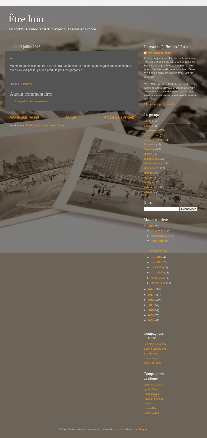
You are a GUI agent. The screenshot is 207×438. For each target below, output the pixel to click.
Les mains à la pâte (155, 344)
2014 (151, 289)
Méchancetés (151, 168)
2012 (151, 299)
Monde (148, 177)
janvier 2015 (158, 282)
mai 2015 (157, 262)
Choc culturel (151, 135)
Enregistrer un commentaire (31, 101)
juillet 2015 (158, 240)
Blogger (142, 429)
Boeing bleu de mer (155, 348)
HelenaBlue (150, 408)
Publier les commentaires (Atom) (45, 125)
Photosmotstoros (154, 398)
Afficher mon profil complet (159, 104)
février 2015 (158, 277)
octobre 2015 (159, 230)
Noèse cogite (151, 358)
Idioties (148, 154)
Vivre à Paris (151, 187)
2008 (151, 320)
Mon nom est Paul (159, 52)
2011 (151, 305)
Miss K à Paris (152, 362)
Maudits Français (154, 163)
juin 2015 (157, 257)
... (12, 57)
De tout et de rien (154, 139)
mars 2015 (157, 272)
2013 (151, 294)
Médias (148, 173)
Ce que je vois (158, 250)
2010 (151, 310)
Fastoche (26, 83)
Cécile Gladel (151, 412)
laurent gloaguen (153, 384)
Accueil (71, 117)
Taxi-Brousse (151, 353)
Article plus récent (24, 117)
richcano (119, 429)
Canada (148, 125)
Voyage (148, 191)
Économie (149, 144)
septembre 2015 (161, 235)
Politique (149, 182)
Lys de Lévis (151, 389)
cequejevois (151, 130)
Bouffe (147, 120)
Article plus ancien (119, 117)
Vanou (147, 403)
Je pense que (152, 158)
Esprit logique (152, 394)
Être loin (26, 18)
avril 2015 (157, 267)
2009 (151, 315)
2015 (151, 226)
